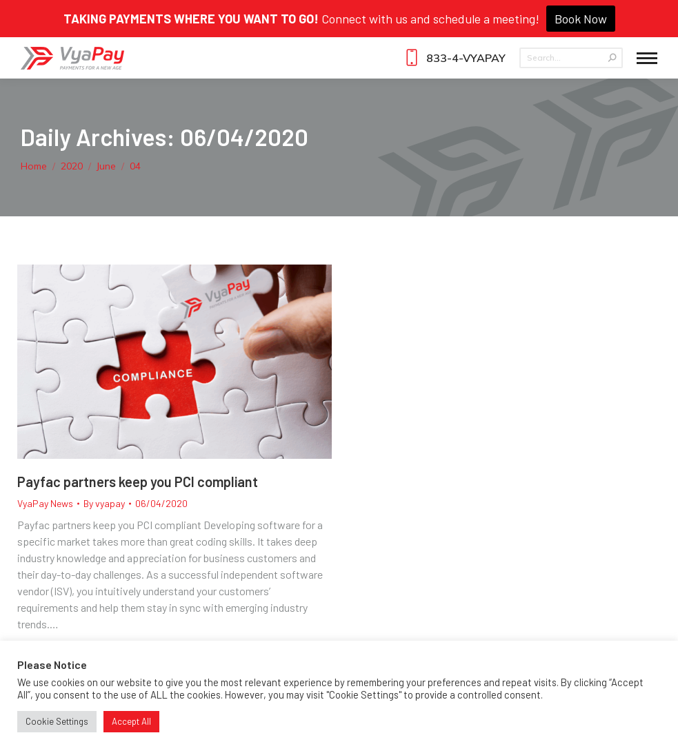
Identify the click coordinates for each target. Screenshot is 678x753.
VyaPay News (45, 503)
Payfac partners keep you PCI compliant (137, 481)
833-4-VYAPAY (453, 58)
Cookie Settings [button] (57, 721)
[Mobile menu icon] (647, 58)
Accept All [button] (131, 721)
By (104, 503)
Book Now (581, 18)
